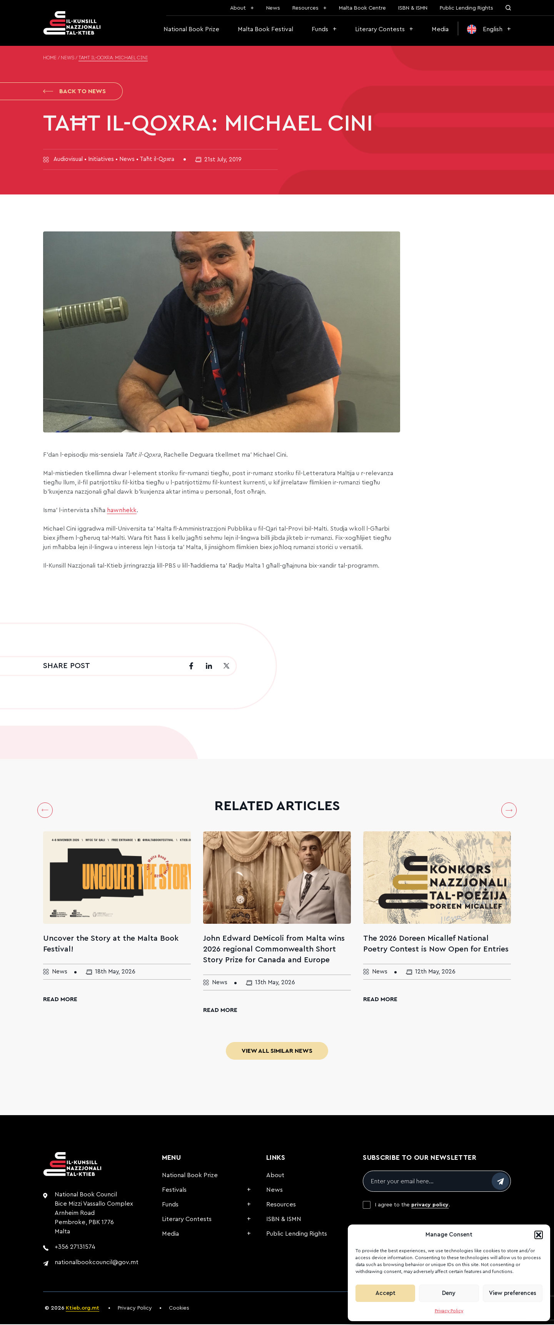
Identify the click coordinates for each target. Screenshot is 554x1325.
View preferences (512, 1293)
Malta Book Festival (265, 29)
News (273, 8)
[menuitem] (489, 29)
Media (440, 29)
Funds (320, 29)
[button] (538, 1235)
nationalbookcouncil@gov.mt (96, 1263)
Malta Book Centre (362, 8)
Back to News (74, 92)
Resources (305, 8)
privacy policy (430, 1205)
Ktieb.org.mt (82, 1309)
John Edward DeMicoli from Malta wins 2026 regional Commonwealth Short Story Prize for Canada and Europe (274, 950)
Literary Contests (380, 29)
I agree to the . (412, 1205)
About (238, 8)
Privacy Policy (449, 1310)
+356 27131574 (75, 1248)
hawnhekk (122, 511)
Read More (60, 1000)
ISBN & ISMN (412, 8)
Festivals (174, 1191)
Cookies (179, 1309)
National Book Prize (191, 29)
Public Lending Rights (466, 8)
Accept (385, 1293)
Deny (449, 1293)
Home (50, 58)
